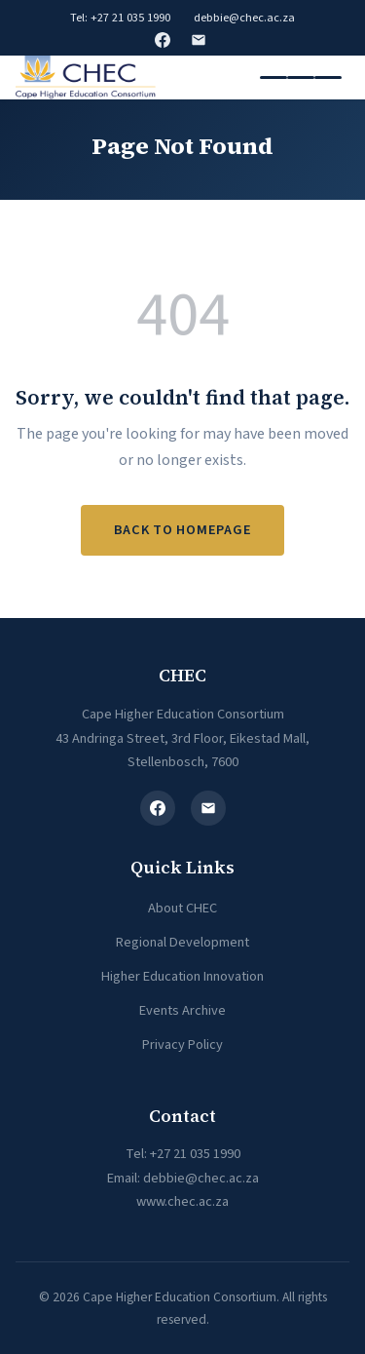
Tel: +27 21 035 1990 (120, 17)
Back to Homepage (183, 530)
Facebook (162, 40)
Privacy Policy (182, 1044)
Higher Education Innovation (182, 976)
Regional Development (182, 942)
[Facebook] (157, 808)
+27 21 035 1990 (195, 1153)
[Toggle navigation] (300, 78)
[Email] (208, 808)
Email (198, 40)
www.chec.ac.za (182, 1201)
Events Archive (182, 1010)
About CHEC (182, 908)
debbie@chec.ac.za (244, 17)
